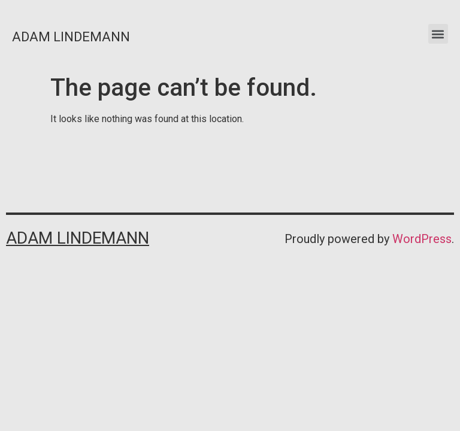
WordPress (422, 239)
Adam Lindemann (71, 36)
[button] (438, 34)
